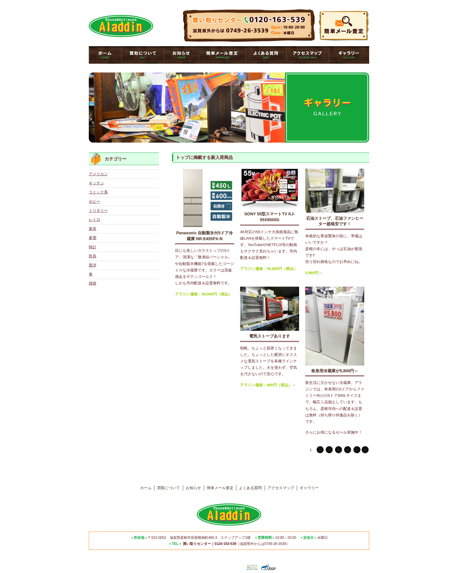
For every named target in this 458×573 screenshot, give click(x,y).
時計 (92, 247)
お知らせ (181, 55)
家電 (92, 238)
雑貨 (92, 283)
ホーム (146, 488)
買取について (142, 55)
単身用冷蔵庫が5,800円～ (334, 370)
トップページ (105, 55)
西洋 (92, 265)
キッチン (96, 183)
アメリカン (98, 174)
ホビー (94, 201)
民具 (92, 256)
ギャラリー (349, 55)
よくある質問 (265, 55)
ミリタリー (98, 210)
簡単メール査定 (222, 55)
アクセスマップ (307, 55)
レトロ (94, 219)
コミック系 (98, 192)
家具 (92, 228)
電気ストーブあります (269, 336)
